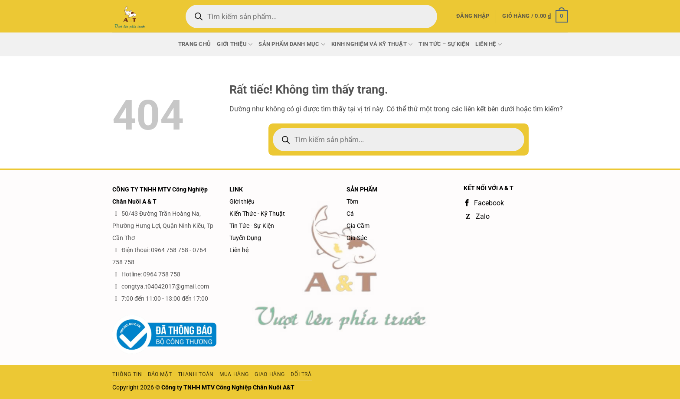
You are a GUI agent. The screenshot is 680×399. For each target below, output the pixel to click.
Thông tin (127, 374)
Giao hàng (270, 374)
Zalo (477, 216)
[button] (472, 16)
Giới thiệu (234, 44)
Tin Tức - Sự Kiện (251, 225)
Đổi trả (301, 374)
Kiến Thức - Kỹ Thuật (257, 213)
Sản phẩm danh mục (291, 44)
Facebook (484, 203)
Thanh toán (196, 374)
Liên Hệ (488, 44)
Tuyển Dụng (245, 237)
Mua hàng (234, 374)
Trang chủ (194, 44)
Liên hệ (238, 250)
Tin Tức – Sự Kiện (443, 44)
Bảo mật (160, 374)
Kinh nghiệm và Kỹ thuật (371, 44)
